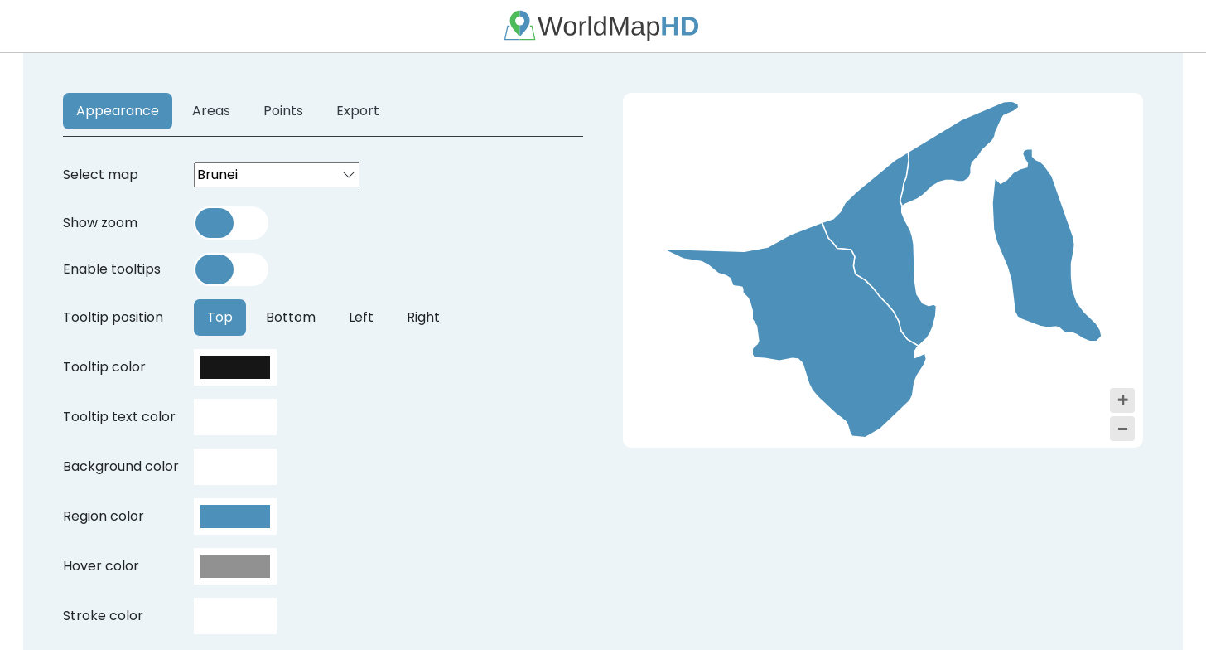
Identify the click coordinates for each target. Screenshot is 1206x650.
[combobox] (276, 174)
